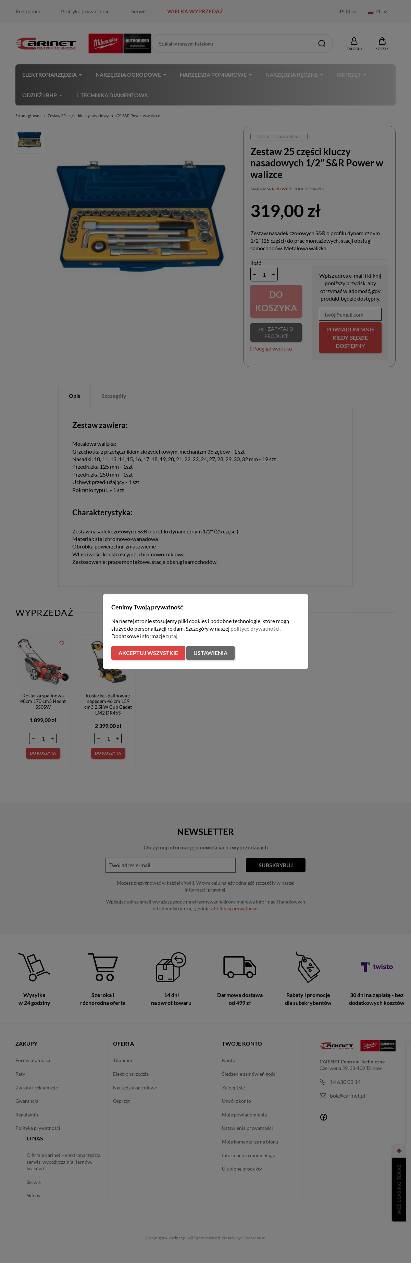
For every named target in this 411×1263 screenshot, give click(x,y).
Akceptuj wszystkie (148, 652)
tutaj (171, 636)
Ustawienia (210, 652)
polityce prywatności (255, 628)
